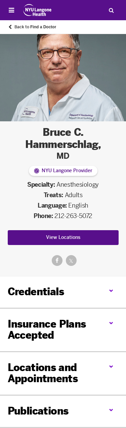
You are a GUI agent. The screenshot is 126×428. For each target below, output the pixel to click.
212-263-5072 (73, 216)
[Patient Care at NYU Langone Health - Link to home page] (37, 10)
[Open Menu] (11, 10)
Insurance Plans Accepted (47, 329)
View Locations (63, 237)
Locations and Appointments (43, 373)
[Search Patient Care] (111, 10)
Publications (38, 411)
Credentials (36, 292)
